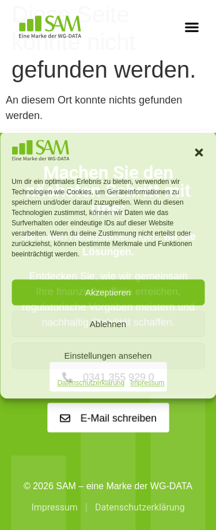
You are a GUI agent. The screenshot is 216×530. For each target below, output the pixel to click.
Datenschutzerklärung (90, 383)
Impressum (147, 383)
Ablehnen (108, 324)
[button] (198, 152)
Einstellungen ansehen (108, 355)
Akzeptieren (108, 292)
